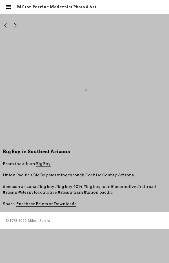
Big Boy (43, 163)
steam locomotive (39, 192)
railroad (148, 186)
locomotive (124, 186)
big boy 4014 (70, 186)
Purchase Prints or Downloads (46, 203)
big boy (47, 186)
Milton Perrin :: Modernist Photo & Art (56, 7)
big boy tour (98, 186)
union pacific (99, 192)
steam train (71, 192)
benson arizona (20, 186)
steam (11, 192)
